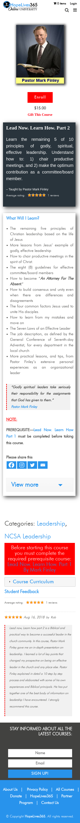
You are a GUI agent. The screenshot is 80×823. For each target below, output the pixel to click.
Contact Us (50, 803)
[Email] (43, 465)
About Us (10, 790)
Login (73, 3)
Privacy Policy (37, 790)
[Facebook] (11, 465)
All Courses (65, 790)
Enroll (40, 97)
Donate (16, 796)
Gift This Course (40, 115)
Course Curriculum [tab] (31, 582)
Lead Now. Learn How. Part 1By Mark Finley (39, 567)
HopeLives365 (41, 796)
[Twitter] (32, 465)
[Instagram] (22, 465)
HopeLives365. (35, 816)
